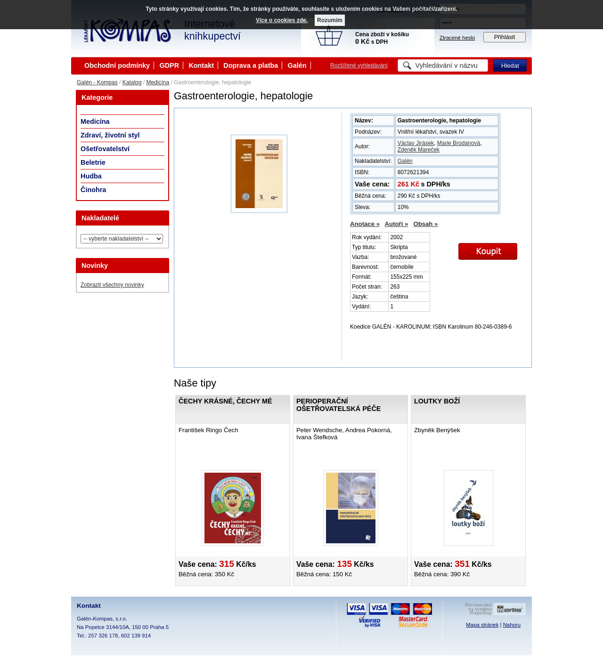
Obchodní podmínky (117, 65)
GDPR (169, 65)
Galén (297, 65)
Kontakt (201, 65)
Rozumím (329, 20)
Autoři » (396, 223)
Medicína (157, 82)
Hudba (91, 176)
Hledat (510, 65)
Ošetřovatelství (105, 149)
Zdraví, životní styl (110, 135)
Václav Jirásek (416, 143)
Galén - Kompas (97, 82)
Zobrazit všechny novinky (112, 285)
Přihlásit (504, 37)
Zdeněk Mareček (419, 149)
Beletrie (93, 162)
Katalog (132, 82)
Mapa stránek (482, 625)
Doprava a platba (250, 65)
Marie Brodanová (458, 143)
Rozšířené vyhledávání (359, 65)
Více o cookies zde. (282, 20)
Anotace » (365, 223)
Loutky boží (437, 401)
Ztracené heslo (457, 37)
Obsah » (425, 223)
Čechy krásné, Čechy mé (225, 401)
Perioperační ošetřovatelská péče (338, 404)
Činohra (93, 189)
